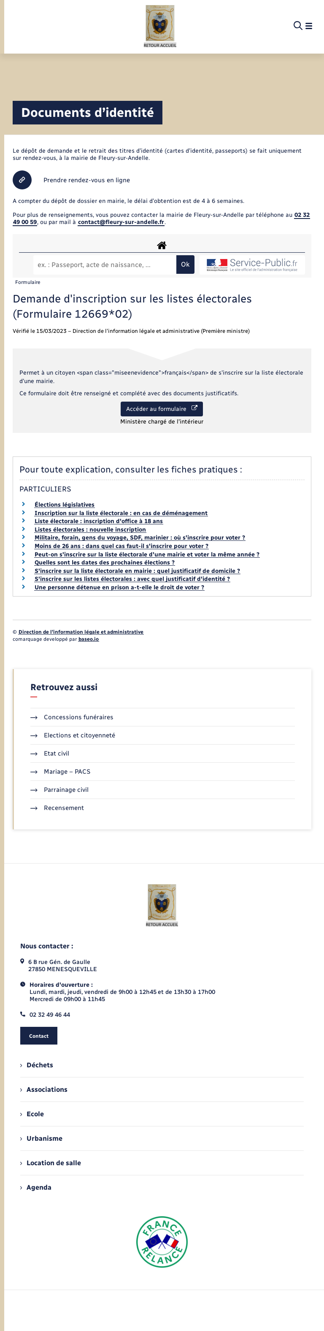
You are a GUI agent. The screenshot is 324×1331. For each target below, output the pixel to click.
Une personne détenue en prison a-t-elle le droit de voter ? (119, 587)
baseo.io (88, 639)
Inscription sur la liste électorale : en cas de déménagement (121, 513)
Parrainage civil (59, 790)
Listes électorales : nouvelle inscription (90, 529)
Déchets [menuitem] (36, 1065)
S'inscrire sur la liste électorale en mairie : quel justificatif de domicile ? (137, 571)
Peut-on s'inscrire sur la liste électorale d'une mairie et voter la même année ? (147, 554)
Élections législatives (64, 504)
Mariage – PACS (60, 771)
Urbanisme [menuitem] (41, 1138)
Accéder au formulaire (161, 409)
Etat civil (49, 753)
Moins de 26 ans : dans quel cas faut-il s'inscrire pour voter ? (121, 546)
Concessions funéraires (71, 717)
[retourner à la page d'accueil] (160, 26)
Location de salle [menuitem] (50, 1163)
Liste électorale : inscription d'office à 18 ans (99, 521)
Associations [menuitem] (44, 1089)
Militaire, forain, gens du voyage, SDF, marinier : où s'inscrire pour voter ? (140, 537)
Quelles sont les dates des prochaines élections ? (105, 562)
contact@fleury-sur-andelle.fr (121, 222)
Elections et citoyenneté (72, 735)
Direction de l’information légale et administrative (81, 632)
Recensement (57, 808)
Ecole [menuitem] (32, 1114)
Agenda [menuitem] (35, 1187)
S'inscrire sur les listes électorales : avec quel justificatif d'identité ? (132, 579)
